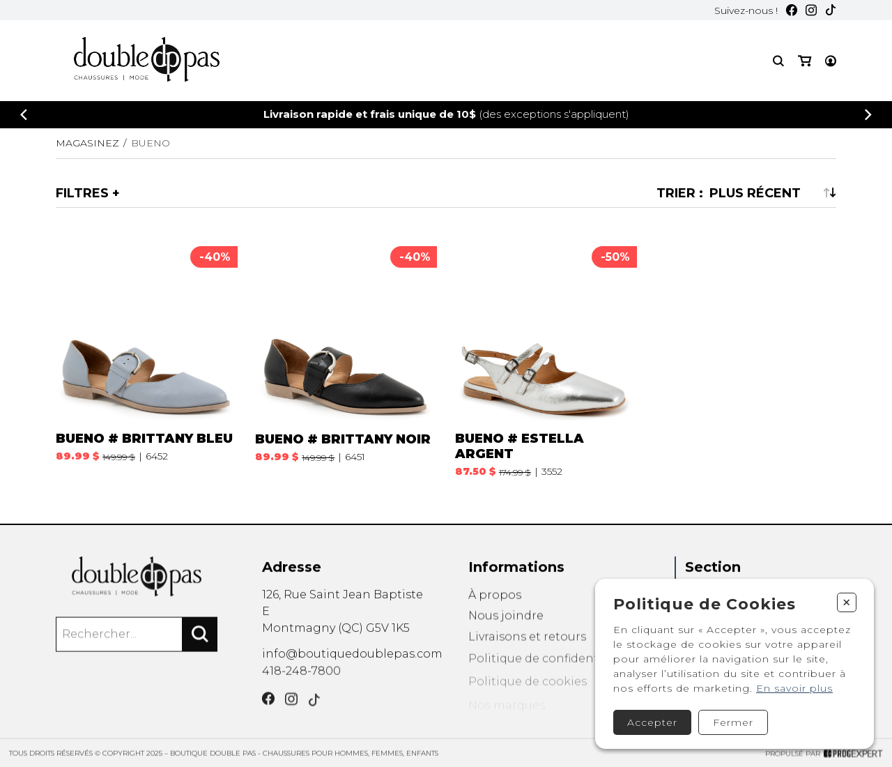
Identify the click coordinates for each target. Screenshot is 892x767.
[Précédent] (23, 114)
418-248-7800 (301, 681)
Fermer (733, 722)
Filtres (82, 193)
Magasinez (87, 143)
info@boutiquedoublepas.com (352, 662)
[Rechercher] (200, 645)
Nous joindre (506, 632)
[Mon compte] (830, 61)
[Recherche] (778, 61)
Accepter (652, 722)
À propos (494, 609)
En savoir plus (794, 688)
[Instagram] (811, 10)
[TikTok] (830, 10)
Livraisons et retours (527, 656)
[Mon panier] (804, 61)
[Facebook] (791, 10)
